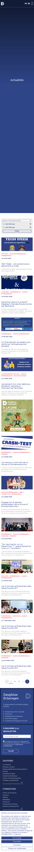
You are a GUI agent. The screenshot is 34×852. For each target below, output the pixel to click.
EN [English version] (26, 3)
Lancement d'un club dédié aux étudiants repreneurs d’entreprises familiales (16, 386)
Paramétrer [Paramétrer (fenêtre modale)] (17, 845)
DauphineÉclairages (11, 696)
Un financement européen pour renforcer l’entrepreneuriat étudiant (16, 344)
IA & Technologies (11, 718)
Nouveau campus (9, 767)
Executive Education (10, 806)
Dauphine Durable (9, 773)
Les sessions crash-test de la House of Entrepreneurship (14, 463)
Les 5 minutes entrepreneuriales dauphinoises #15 (16, 627)
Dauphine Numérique (10, 776)
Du (4, 224)
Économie (8, 714)
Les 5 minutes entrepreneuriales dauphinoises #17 (16, 587)
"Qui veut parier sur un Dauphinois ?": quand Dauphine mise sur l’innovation (16, 546)
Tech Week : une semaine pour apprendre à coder (15, 265)
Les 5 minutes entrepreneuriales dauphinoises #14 (16, 667)
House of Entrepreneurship (12, 778)
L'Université (7, 764)
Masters (5, 797)
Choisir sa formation (9, 793)
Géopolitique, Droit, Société (14, 712)
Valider (11, 751)
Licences (6, 795)
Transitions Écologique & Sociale (16, 721)
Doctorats (6, 802)
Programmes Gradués (10, 804)
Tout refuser (17, 841)
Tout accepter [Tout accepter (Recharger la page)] (17, 838)
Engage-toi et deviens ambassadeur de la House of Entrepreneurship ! (14, 504)
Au (4, 227)
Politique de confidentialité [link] (17, 848)
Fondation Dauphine (10, 780)
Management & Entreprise (14, 716)
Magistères (6, 799)
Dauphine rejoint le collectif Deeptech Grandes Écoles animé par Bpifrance (16, 304)
